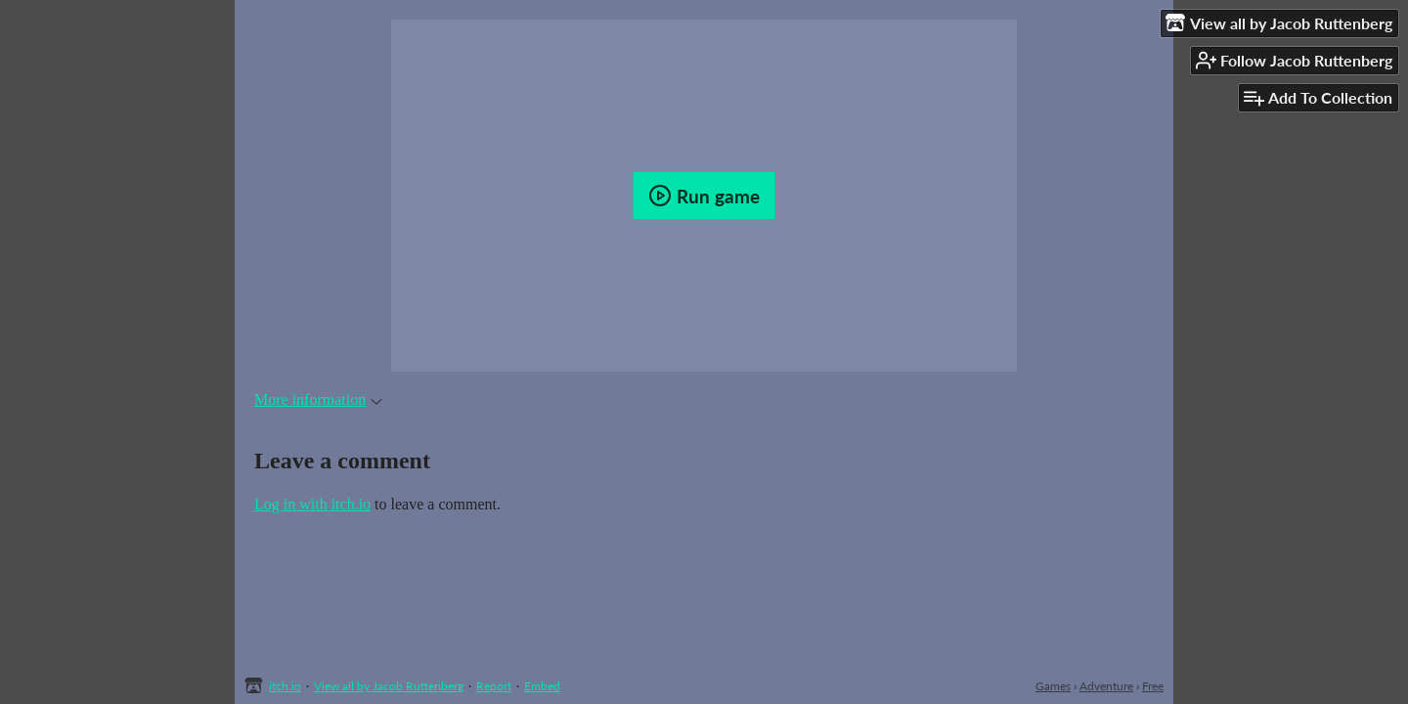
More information (318, 399)
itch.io (285, 686)
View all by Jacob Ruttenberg (388, 686)
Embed (542, 686)
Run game (704, 195)
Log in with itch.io (312, 504)
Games (1053, 686)
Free (1153, 686)
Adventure (1106, 686)
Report (493, 686)
